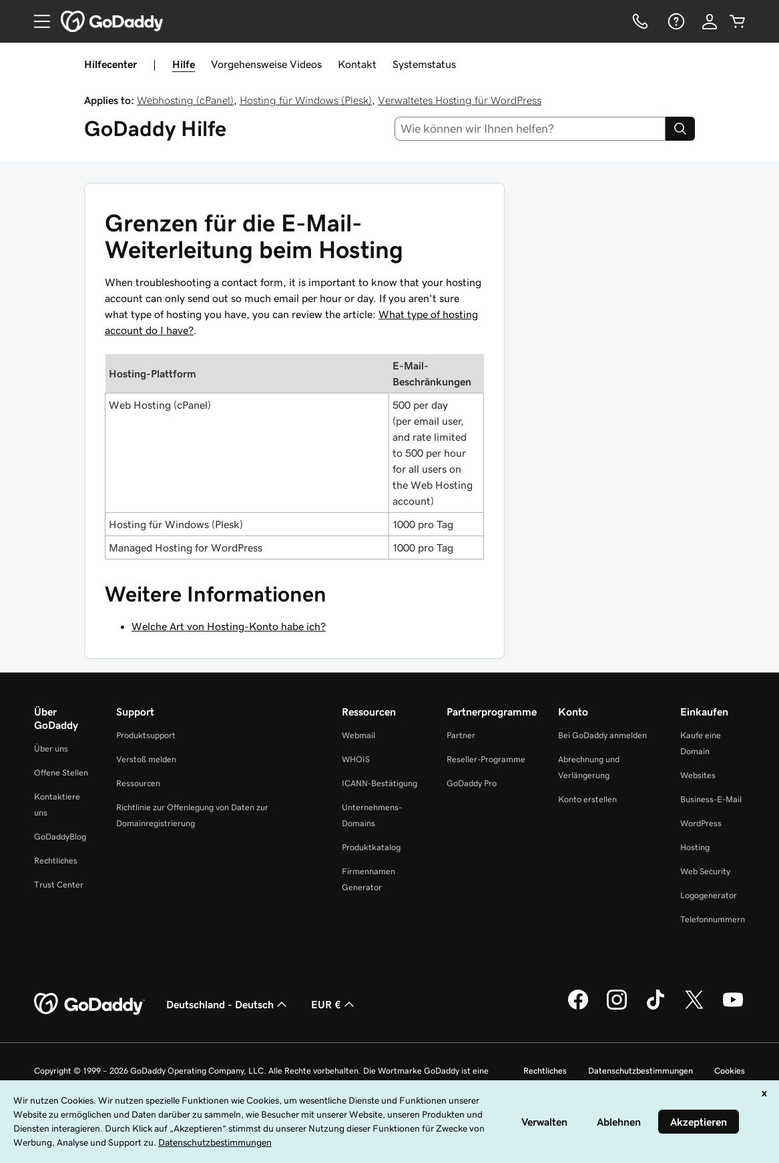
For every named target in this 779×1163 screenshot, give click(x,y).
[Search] (680, 129)
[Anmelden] (709, 21)
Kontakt (357, 64)
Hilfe (183, 64)
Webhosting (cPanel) (185, 100)
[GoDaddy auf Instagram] (617, 1007)
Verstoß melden (146, 759)
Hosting (695, 847)
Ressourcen (138, 783)
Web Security (705, 871)
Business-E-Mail (711, 799)
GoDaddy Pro (472, 783)
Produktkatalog (371, 847)
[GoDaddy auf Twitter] (694, 1007)
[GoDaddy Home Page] (89, 1004)
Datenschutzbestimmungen (640, 1070)
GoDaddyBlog (60, 836)
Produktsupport (146, 735)
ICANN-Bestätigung (379, 783)
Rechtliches (55, 860)
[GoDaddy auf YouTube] (733, 1007)
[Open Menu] (36, 21)
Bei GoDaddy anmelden (602, 735)
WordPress (701, 823)
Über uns (51, 748)
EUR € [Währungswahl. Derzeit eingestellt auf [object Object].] (334, 1004)
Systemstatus (424, 64)
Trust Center (58, 884)
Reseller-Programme (486, 759)
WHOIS (356, 759)
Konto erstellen (587, 799)
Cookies (729, 1070)
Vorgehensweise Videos (266, 64)
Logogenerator (708, 895)
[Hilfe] (675, 21)
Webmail (358, 735)
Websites (698, 775)
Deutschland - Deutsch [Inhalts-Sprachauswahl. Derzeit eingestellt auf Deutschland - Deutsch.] (228, 1004)
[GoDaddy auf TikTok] (655, 1007)
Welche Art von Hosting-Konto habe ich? (229, 626)
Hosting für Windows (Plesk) (306, 100)
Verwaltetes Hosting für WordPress (459, 100)
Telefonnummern (712, 919)
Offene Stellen (61, 772)
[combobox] (530, 129)
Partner (461, 735)
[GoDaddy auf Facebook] (578, 1007)
